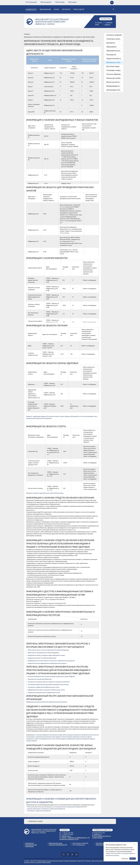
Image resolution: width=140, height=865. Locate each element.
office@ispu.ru (66, 836)
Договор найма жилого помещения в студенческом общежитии (46, 808)
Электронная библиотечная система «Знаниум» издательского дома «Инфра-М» (51, 676)
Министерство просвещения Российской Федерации (43, 652)
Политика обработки (102, 843)
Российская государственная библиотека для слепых (43, 687)
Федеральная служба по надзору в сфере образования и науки (46, 655)
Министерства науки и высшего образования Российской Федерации (48, 650)
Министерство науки (55, 843)
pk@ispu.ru (98, 834)
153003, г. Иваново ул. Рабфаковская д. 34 (75, 838)
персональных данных (103, 845)
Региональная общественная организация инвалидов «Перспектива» (48, 684)
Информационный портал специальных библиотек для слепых (46, 690)
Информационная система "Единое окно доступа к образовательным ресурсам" (51, 660)
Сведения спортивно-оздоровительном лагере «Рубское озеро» (45, 493)
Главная (27, 34)
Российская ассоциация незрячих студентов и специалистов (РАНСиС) (49, 682)
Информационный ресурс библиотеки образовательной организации (46, 702)
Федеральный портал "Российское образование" (42, 658)
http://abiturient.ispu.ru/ (102, 836)
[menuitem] (31, 2)
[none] (31, 2)
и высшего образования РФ (58, 845)
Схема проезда (97, 838)
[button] (70, 821)
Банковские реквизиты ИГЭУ (69, 839)
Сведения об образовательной (31, 844)
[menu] (51, 2)
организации (29, 846)
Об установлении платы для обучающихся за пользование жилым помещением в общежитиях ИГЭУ (57, 807)
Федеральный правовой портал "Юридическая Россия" (44, 692)
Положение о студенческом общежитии (39, 810)
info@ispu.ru (80, 845)
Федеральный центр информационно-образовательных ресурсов (47, 663)
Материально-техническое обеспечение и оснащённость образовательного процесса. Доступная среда (59, 37)
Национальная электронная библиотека (39, 679)
